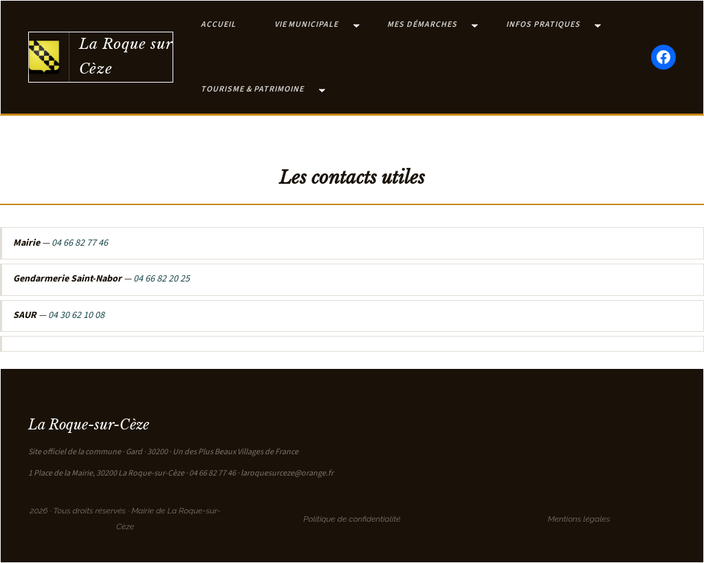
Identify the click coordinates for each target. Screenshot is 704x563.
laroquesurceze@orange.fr (287, 473)
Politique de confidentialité (351, 519)
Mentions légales (579, 519)
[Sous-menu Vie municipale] (356, 25)
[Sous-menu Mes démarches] (474, 25)
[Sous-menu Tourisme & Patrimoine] (322, 90)
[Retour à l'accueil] (44, 57)
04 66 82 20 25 (161, 279)
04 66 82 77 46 (80, 243)
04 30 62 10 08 (76, 315)
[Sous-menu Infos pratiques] (598, 25)
